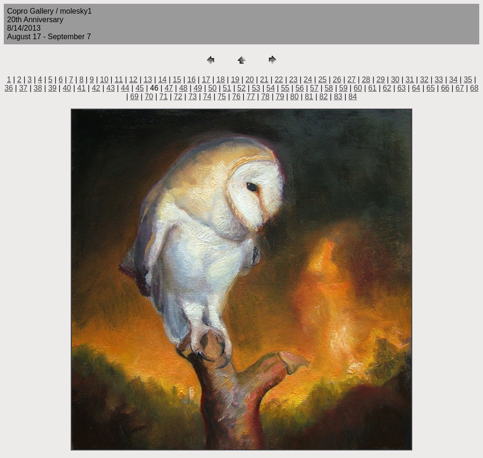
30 (395, 80)
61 (372, 88)
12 (133, 80)
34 (453, 80)
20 (249, 80)
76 (236, 97)
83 (338, 97)
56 (299, 88)
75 (221, 97)
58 (329, 88)
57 (314, 88)
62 (387, 88)
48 (183, 88)
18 (221, 80)
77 (251, 97)
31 (410, 80)
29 (380, 80)
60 (358, 88)
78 (265, 97)
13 (148, 80)
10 (104, 80)
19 (235, 80)
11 (119, 80)
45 (139, 88)
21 (264, 80)
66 (445, 88)
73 (192, 97)
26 (337, 80)
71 (163, 97)
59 (343, 88)
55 (285, 88)
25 (322, 80)
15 (177, 80)
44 (125, 88)
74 (207, 97)
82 (323, 97)
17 (206, 80)
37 (23, 88)
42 (96, 88)
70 (149, 97)
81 (309, 97)
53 (256, 88)
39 (52, 88)
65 (430, 88)
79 (280, 97)
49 (198, 88)
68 (474, 88)
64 (416, 88)
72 (178, 97)
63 (401, 88)
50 (212, 88)
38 (37, 88)
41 (81, 88)
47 (169, 88)
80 (294, 97)
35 (468, 80)
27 (351, 80)
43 (111, 88)
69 (134, 97)
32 (424, 80)
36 (9, 88)
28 (366, 80)
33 (438, 80)
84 (353, 97)
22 (279, 80)
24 (308, 80)
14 (162, 80)
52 (241, 88)
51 (227, 88)
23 (293, 80)
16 (191, 80)
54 (270, 88)
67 (460, 88)
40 (67, 88)
